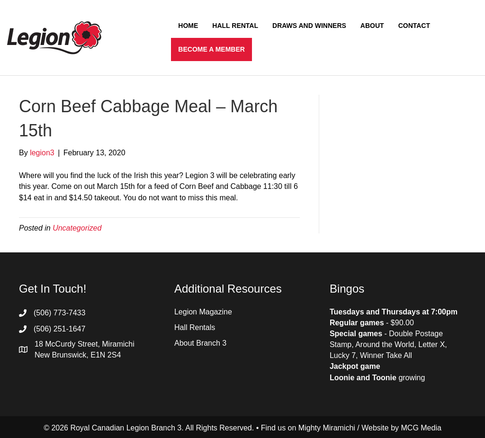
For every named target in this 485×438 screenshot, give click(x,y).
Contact (414, 25)
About (372, 25)
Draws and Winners (309, 25)
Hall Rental (235, 25)
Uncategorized (77, 228)
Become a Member (211, 49)
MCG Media (421, 428)
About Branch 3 (200, 343)
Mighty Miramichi (326, 428)
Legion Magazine (203, 312)
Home (188, 25)
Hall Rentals (194, 327)
